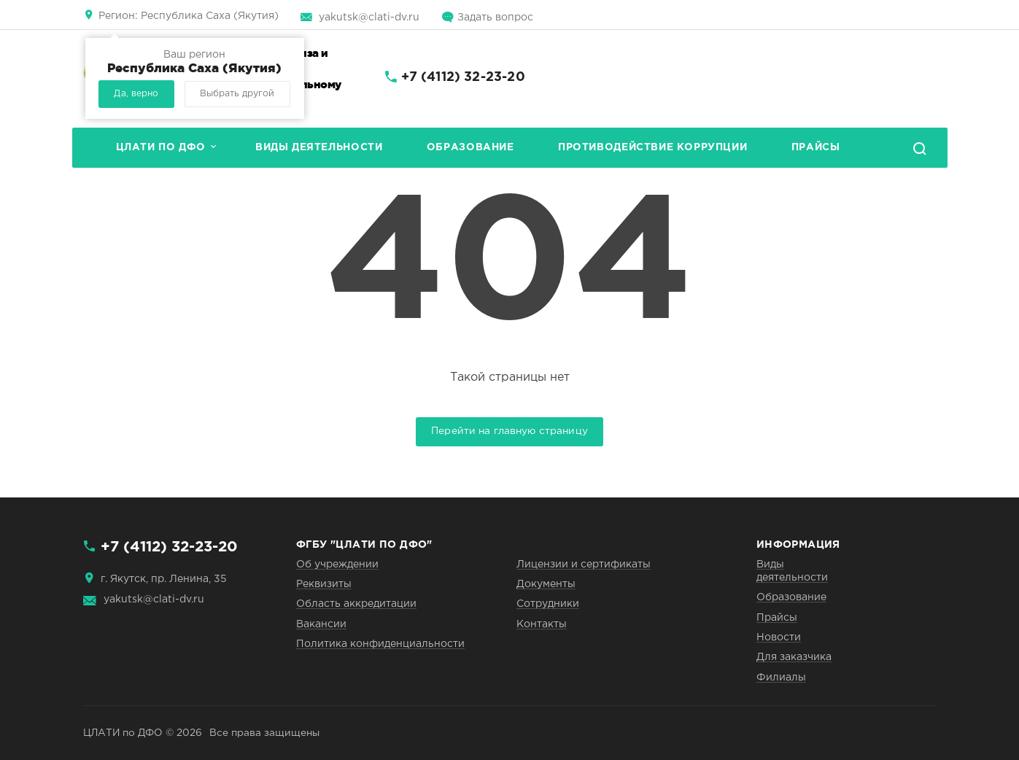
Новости (778, 637)
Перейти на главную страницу (509, 431)
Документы (546, 584)
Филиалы (781, 677)
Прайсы (815, 147)
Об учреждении (337, 564)
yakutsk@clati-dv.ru (369, 17)
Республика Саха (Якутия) (188, 16)
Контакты (541, 624)
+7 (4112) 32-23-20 (463, 77)
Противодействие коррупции (652, 147)
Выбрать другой (237, 94)
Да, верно (136, 94)
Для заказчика (794, 657)
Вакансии (321, 624)
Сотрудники (547, 604)
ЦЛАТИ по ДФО (161, 147)
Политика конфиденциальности (380, 644)
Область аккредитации (356, 604)
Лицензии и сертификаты (583, 564)
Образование (470, 147)
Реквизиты (324, 584)
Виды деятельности (318, 147)
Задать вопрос (495, 17)
